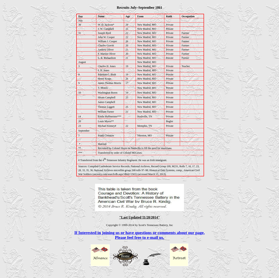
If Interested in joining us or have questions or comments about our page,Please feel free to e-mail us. (139, 235)
